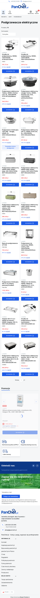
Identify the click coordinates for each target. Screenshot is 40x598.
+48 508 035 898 (15, 1)
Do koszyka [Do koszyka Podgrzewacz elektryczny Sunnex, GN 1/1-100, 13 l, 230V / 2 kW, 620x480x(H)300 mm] (28, 374)
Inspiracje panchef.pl (7, 545)
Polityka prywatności (8, 560)
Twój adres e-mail (7, 492)
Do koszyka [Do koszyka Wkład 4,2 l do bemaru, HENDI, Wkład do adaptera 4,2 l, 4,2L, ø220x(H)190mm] (28, 298)
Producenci (5, 572)
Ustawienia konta (6, 582)
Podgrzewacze (17, 16)
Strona (17, 380)
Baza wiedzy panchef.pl (9, 548)
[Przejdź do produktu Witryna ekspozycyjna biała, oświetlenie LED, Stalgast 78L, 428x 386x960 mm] (20, 400)
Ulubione (4, 585)
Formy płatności (6, 563)
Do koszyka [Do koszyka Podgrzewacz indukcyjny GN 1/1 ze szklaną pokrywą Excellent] (9, 298)
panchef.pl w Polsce (7, 551)
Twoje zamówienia (7, 579)
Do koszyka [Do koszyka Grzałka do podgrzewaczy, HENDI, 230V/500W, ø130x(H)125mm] (9, 71)
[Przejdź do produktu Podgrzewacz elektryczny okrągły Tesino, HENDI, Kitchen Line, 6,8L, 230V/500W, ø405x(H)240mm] (29, 81)
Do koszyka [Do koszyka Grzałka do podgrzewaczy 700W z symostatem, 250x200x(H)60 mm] (28, 335)
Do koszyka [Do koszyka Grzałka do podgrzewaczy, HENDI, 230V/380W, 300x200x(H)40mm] (28, 71)
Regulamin (4, 557)
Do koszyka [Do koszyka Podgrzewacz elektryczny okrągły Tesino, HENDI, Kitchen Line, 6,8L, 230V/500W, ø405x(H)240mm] (28, 109)
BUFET (10, 16)
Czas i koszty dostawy (8, 566)
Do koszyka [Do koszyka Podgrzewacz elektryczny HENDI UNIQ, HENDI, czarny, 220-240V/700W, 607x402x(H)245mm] (28, 184)
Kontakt (4, 542)
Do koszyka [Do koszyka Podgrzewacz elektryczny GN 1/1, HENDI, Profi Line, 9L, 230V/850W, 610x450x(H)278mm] (28, 147)
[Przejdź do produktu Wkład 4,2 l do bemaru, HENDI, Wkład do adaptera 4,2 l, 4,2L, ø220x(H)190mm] (29, 272)
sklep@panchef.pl (26, 1)
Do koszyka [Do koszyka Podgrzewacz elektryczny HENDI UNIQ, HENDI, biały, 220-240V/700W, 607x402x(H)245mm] (9, 184)
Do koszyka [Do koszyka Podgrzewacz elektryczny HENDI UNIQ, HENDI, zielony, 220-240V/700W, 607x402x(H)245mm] (9, 223)
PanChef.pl (4, 16)
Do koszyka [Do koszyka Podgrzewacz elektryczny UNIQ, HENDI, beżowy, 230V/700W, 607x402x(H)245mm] (28, 223)
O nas (3, 554)
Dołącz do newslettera (10, 496)
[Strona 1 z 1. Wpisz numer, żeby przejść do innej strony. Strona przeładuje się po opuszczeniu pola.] (21, 380)
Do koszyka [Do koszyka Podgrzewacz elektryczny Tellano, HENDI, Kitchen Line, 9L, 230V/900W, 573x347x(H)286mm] (9, 109)
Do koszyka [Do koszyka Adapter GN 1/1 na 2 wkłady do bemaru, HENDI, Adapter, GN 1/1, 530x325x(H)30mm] (9, 335)
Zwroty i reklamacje (7, 569)
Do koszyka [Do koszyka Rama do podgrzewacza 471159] (9, 261)
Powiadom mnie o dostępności (10, 147)
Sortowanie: (4, 31)
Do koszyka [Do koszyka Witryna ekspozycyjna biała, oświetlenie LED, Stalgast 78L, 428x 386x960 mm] (19, 432)
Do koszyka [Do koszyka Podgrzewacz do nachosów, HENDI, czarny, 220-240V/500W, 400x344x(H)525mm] (28, 261)
